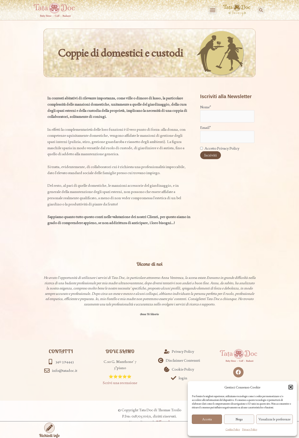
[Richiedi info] (49, 428)
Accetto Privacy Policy (219, 148)
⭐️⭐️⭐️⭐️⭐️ (120, 376)
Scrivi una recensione (120, 382)
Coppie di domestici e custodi (120, 53)
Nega (239, 419)
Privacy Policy (249, 429)
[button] (291, 387)
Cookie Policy (232, 429)
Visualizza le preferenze (274, 419)
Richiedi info (49, 435)
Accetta (207, 419)
